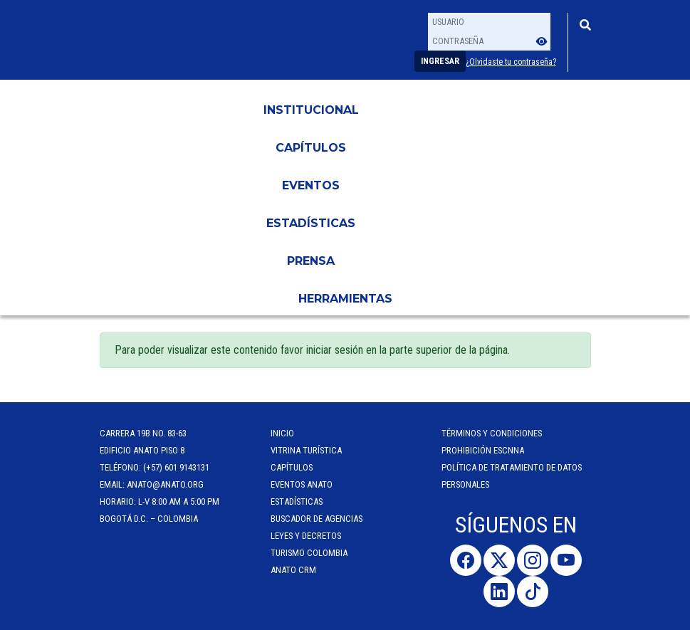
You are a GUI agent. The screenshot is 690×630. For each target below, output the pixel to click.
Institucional (311, 110)
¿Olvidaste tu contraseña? (511, 62)
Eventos (311, 185)
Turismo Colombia (309, 552)
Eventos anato (302, 484)
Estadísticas (310, 223)
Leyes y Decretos (306, 535)
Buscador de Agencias (316, 518)
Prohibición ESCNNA (482, 450)
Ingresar (440, 61)
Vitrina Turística (306, 450)
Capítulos (311, 147)
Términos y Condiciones (491, 433)
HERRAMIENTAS (345, 298)
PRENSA (311, 261)
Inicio (282, 433)
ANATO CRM (293, 570)
